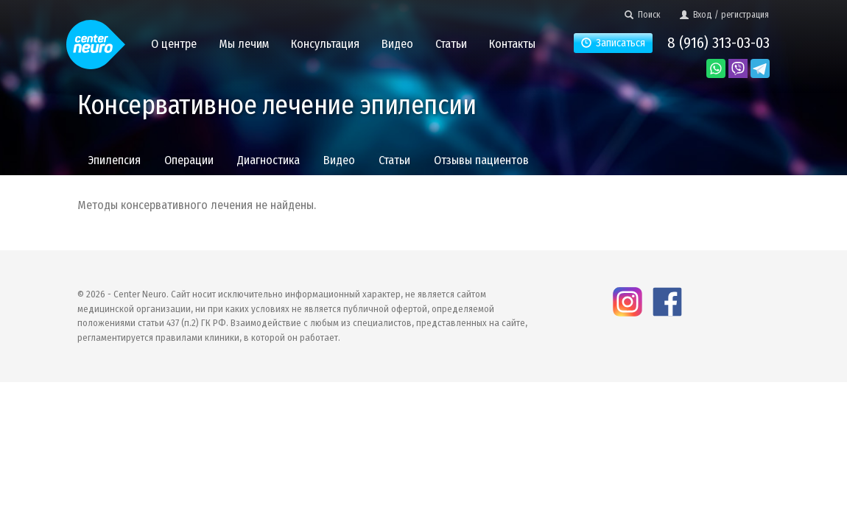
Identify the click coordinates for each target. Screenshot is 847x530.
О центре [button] (174, 44)
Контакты (512, 44)
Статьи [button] (451, 44)
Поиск (643, 15)
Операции (189, 160)
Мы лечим (244, 44)
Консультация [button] (325, 44)
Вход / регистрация (724, 15)
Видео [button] (397, 44)
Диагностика (268, 160)
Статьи (394, 160)
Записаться (613, 43)
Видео (339, 160)
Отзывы (481, 160)
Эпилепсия (114, 160)
